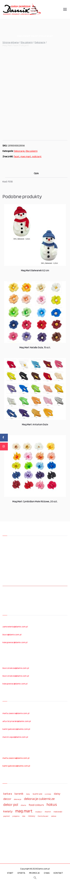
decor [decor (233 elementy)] (7, 799)
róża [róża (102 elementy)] (23, 816)
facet (17, 156)
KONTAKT (58, 873)
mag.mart (26, 156)
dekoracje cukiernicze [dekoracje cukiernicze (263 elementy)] (39, 799)
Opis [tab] (36, 173)
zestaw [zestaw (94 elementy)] (53, 816)
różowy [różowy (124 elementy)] (31, 816)
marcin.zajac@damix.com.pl (15, 737)
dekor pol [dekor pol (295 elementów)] (10, 804)
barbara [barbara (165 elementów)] (7, 793)
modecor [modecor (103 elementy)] (38, 812)
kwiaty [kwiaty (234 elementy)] (8, 811)
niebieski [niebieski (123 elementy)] (58, 811)
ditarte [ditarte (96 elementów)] (23, 805)
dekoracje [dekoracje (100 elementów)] (17, 799)
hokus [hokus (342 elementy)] (52, 804)
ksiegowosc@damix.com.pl (15, 642)
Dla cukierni (27, 42)
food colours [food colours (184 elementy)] (36, 804)
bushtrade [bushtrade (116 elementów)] (37, 794)
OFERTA (21, 873)
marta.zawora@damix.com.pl (16, 713)
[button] (35, 877)
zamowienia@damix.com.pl (15, 626)
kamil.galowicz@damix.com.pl (16, 729)
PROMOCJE (34, 873)
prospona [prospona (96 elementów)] (15, 816)
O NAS (47, 873)
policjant (36, 156)
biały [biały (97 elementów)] (28, 794)
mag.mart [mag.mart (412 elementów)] (23, 810)
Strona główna (11, 42)
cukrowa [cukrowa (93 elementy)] (48, 794)
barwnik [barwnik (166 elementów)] (19, 793)
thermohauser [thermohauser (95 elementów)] (43, 816)
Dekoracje (40, 42)
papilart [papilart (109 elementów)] (6, 816)
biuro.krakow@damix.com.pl (16, 668)
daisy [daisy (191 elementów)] (57, 793)
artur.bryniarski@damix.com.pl (17, 721)
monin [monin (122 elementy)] (48, 811)
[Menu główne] (64, 9)
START (10, 873)
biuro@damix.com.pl (12, 634)
